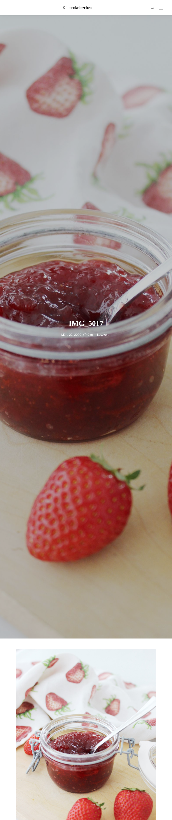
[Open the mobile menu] (161, 8)
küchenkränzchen (77, 7)
